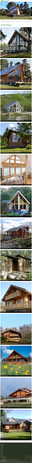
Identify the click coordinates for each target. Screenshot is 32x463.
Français (2, 447)
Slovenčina (2, 452)
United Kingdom (3, 445)
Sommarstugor (7, 21)
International (2, 444)
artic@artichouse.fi (4, 461)
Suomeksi (2, 446)
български (2, 453)
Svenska (2, 448)
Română (2, 450)
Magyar (2, 449)
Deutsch (2, 451)
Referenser (2, 21)
